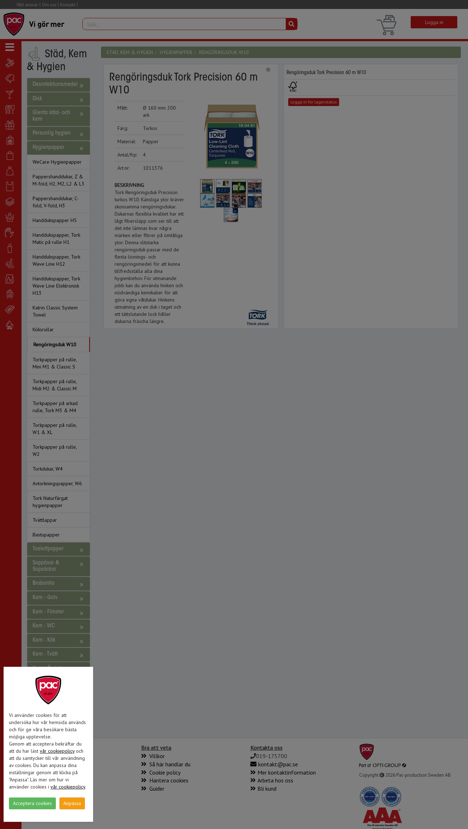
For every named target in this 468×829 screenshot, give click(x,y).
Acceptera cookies (32, 803)
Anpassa (72, 803)
